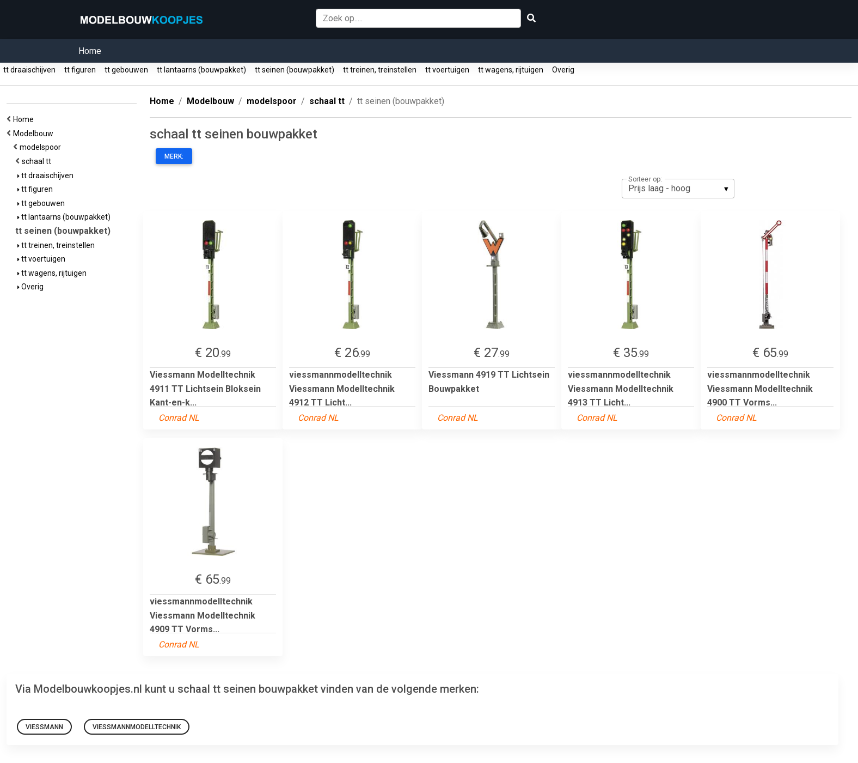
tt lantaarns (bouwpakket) (201, 69)
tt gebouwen (126, 69)
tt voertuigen (447, 69)
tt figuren (80, 69)
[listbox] (678, 188)
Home (89, 51)
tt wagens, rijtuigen (511, 69)
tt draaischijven (29, 69)
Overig (563, 69)
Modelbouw (35, 133)
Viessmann (44, 727)
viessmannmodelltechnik (137, 727)
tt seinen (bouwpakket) (295, 69)
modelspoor (42, 147)
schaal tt (38, 161)
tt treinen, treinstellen (380, 69)
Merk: (173, 156)
